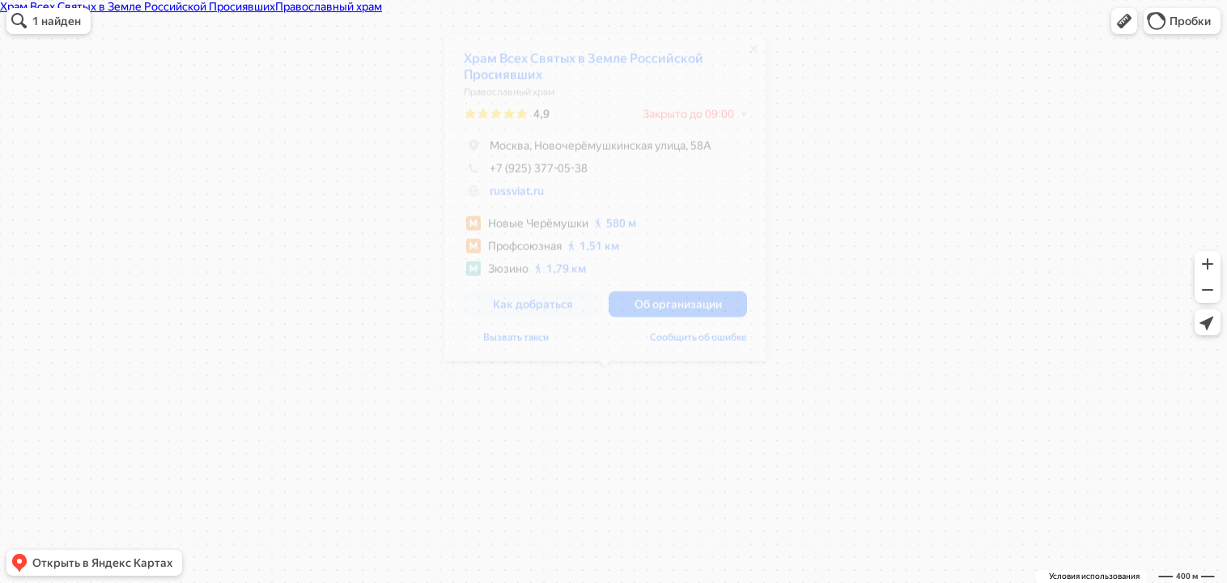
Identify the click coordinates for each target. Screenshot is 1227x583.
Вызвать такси (516, 343)
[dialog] (605, 203)
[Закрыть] (753, 55)
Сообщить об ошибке (698, 343)
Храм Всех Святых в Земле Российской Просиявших (583, 72)
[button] (1124, 21)
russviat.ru (517, 196)
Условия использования (1094, 576)
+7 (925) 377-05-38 (526, 174)
